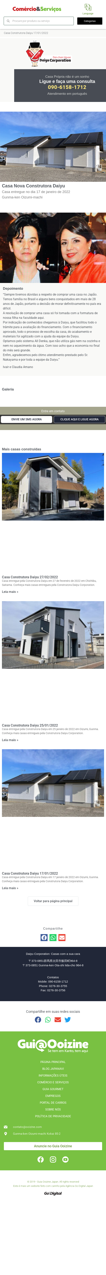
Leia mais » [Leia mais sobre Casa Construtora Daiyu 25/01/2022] (10, 740)
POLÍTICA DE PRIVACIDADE (53, 1116)
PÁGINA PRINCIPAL (53, 1062)
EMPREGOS (53, 1096)
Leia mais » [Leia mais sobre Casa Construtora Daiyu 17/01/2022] (10, 888)
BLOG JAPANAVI (53, 1069)
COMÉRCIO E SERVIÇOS (53, 1082)
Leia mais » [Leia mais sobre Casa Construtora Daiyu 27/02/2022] (10, 592)
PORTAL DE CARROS (53, 1102)
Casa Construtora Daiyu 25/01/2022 (30, 725)
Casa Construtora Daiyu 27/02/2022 (30, 577)
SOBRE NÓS (53, 1109)
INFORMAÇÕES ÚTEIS (53, 1075)
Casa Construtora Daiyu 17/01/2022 (30, 873)
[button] (44, 937)
